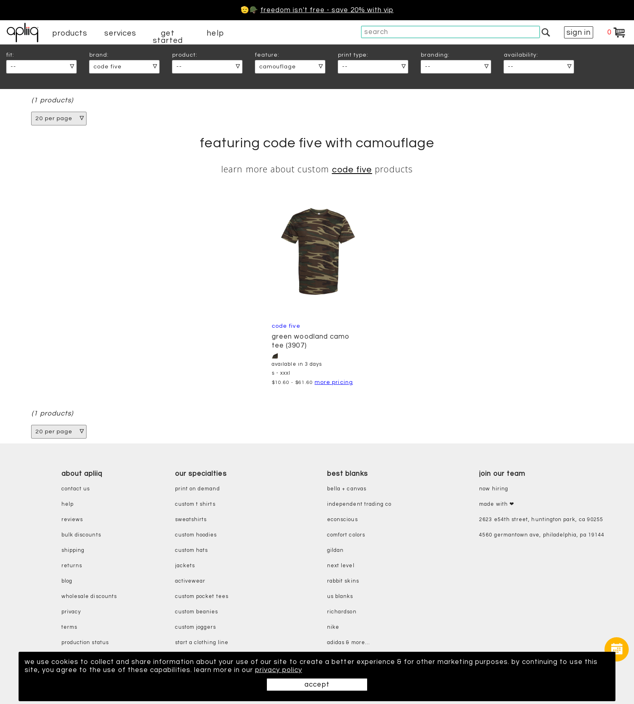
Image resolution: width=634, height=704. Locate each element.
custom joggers (195, 627)
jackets (185, 565)
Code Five (352, 169)
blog (66, 581)
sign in (578, 32)
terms (69, 627)
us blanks (340, 596)
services (120, 33)
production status (85, 642)
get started (167, 37)
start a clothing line (201, 642)
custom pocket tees (201, 596)
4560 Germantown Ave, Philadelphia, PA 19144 (541, 535)
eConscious (342, 519)
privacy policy (278, 670)
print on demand (197, 489)
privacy (71, 612)
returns (71, 565)
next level (341, 565)
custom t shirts (195, 504)
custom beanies (196, 612)
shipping (73, 550)
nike (333, 627)
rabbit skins (343, 581)
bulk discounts (81, 535)
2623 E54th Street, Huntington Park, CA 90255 (541, 519)
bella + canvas (346, 489)
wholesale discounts (89, 596)
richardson (342, 612)
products (70, 33)
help (215, 33)
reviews (72, 519)
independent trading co (359, 504)
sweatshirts (191, 519)
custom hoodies (196, 535)
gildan (335, 550)
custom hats (191, 550)
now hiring (493, 489)
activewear (190, 581)
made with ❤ (496, 504)
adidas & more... (348, 642)
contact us (75, 489)
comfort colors (346, 535)
